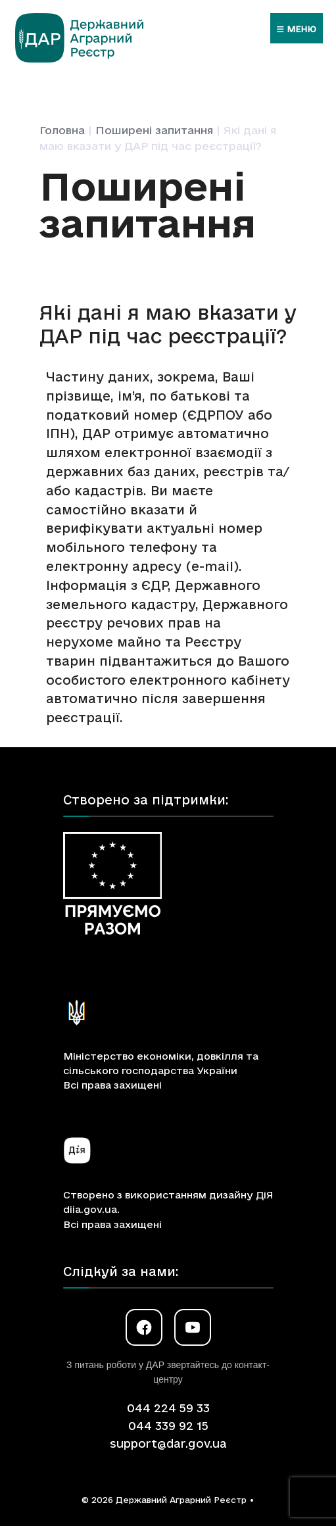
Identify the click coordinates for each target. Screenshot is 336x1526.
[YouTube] (192, 1327)
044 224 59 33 (168, 1408)
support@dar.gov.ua (168, 1443)
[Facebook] (144, 1327)
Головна (62, 130)
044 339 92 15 (168, 1425)
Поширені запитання (154, 130)
